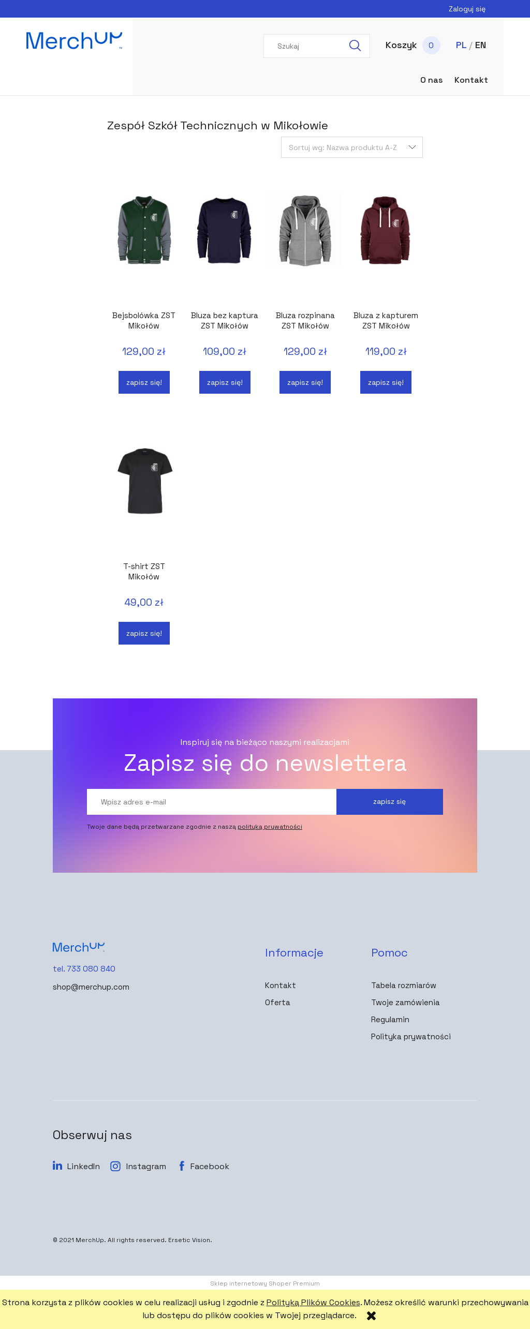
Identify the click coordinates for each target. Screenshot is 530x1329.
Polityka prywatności (411, 1036)
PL (461, 45)
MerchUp (90, 1240)
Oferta (277, 1002)
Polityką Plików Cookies (313, 1302)
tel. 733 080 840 (84, 969)
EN (480, 45)
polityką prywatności (270, 827)
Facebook (209, 1166)
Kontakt (280, 985)
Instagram (146, 1166)
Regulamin (390, 1019)
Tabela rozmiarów (403, 985)
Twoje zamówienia (405, 1002)
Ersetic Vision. (190, 1240)
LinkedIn (83, 1166)
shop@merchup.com (91, 987)
